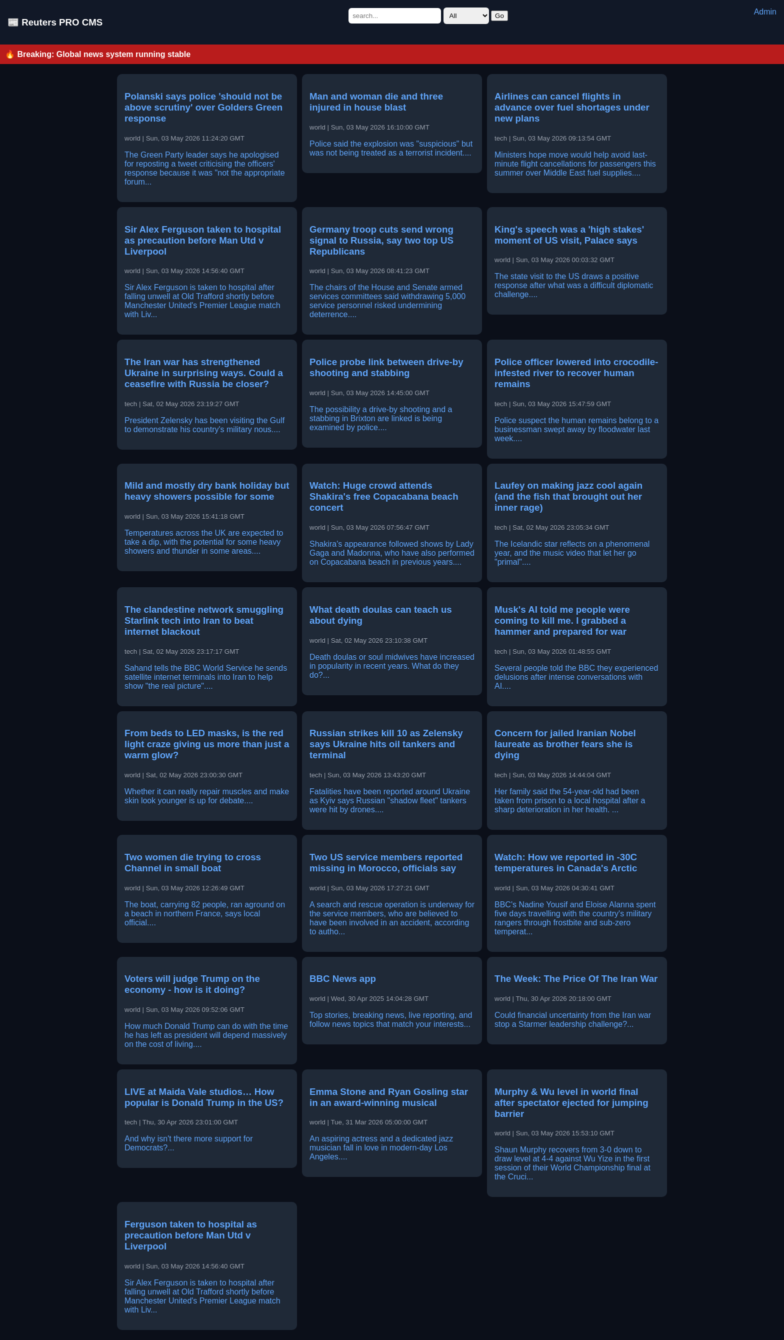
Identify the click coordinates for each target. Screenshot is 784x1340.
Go (499, 16)
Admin (765, 12)
